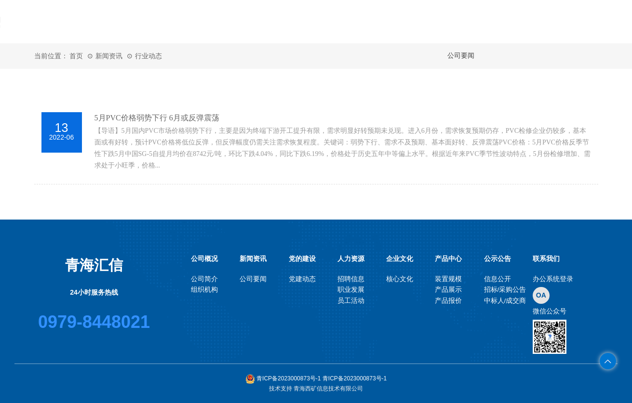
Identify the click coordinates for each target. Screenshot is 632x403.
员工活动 (350, 300)
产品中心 (465, 22)
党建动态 (302, 279)
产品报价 (448, 300)
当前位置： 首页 (58, 56)
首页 (176, 22)
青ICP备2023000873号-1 (284, 378)
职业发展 (350, 289)
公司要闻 (253, 279)
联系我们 (561, 22)
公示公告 (513, 22)
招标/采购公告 (505, 289)
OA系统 (176, 65)
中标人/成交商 (505, 300)
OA (541, 295)
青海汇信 (94, 265)
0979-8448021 (94, 322)
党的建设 (320, 22)
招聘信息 (350, 279)
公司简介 (204, 279)
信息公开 (497, 279)
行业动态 (148, 56)
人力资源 (368, 22)
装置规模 (448, 279)
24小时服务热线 (94, 292)
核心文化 (399, 279)
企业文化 (416, 22)
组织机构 (204, 289)
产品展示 (448, 289)
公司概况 (224, 22)
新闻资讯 (272, 22)
